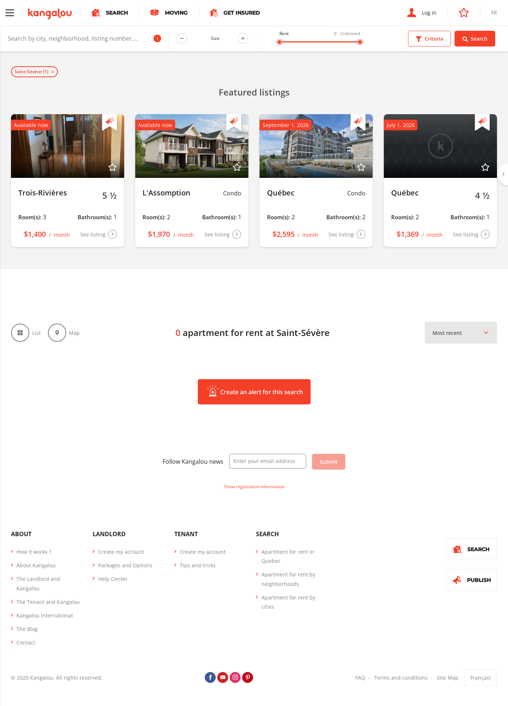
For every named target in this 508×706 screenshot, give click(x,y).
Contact (25, 642)
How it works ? (33, 551)
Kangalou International (44, 615)
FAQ (360, 677)
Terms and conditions (401, 677)
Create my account (121, 551)
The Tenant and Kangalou (48, 601)
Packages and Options (125, 565)
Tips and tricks (198, 565)
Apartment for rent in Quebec (288, 556)
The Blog (27, 628)
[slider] (279, 42)
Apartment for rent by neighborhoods (288, 579)
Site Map (448, 677)
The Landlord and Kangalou (38, 583)
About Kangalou (36, 565)
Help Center (112, 578)
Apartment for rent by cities (288, 602)
